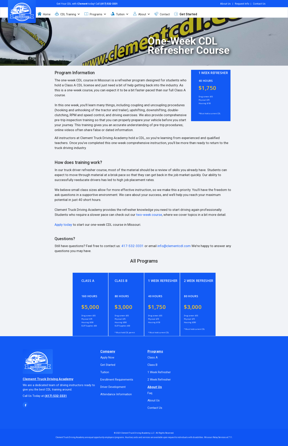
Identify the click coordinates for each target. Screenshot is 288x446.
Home (47, 13)
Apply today (63, 225)
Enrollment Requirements (116, 379)
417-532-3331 (132, 246)
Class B (152, 365)
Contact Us (259, 2)
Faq (149, 393)
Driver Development (113, 387)
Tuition (104, 372)
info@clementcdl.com (174, 246)
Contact (165, 13)
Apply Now (107, 357)
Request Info (242, 2)
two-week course (149, 215)
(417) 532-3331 (109, 2)
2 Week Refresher (159, 379)
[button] (69, 13)
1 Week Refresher (159, 372)
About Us (225, 2)
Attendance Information (116, 394)
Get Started (188, 13)
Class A (152, 357)
